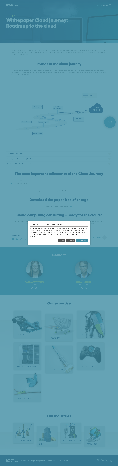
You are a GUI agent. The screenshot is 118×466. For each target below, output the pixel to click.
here (72, 234)
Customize (70, 241)
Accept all (82, 241)
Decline (61, 241)
